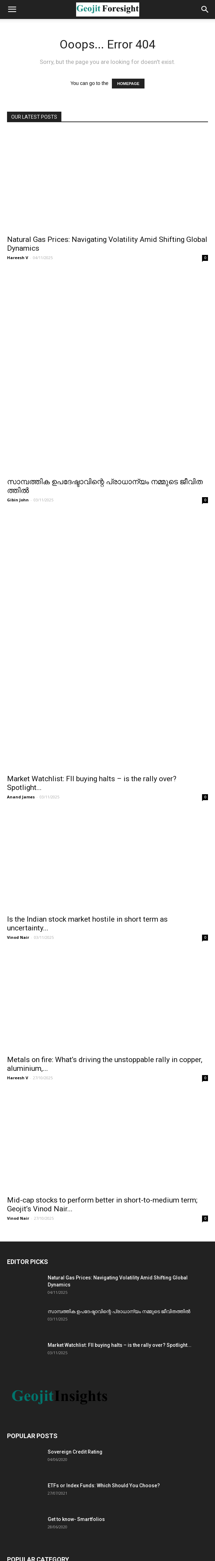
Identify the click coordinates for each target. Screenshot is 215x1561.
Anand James (21, 538)
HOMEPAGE (128, 83)
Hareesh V (17, 257)
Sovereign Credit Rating (75, 1193)
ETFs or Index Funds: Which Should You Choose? (104, 1227)
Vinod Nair (18, 678)
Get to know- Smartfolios (76, 1261)
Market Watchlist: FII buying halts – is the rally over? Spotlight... (120, 1086)
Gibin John (18, 398)
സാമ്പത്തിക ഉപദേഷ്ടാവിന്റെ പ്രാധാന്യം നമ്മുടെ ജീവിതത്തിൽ (119, 1053)
